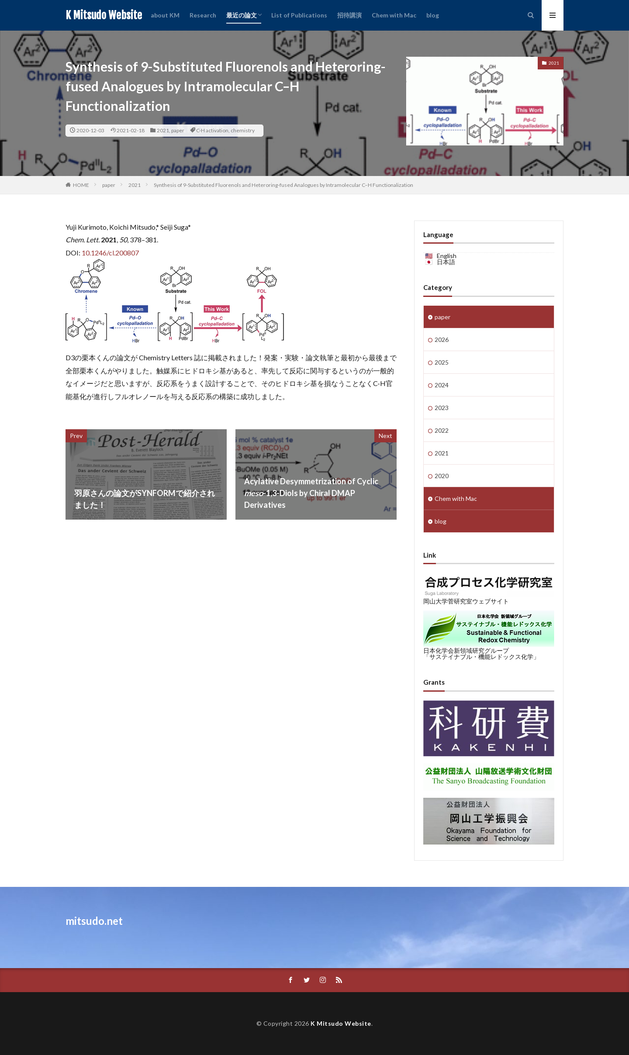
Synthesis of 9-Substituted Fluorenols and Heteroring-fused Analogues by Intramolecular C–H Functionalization (283, 185)
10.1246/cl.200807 (110, 252)
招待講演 (349, 15)
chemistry (243, 130)
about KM (165, 15)
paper (177, 130)
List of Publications (299, 15)
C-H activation (212, 130)
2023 (442, 407)
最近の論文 (241, 15)
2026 (442, 339)
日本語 (446, 261)
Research (203, 15)
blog (432, 15)
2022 (442, 430)
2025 (442, 362)
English (446, 255)
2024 (442, 385)
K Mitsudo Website (104, 15)
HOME (81, 185)
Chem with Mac (394, 15)
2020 (442, 475)
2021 (163, 130)
